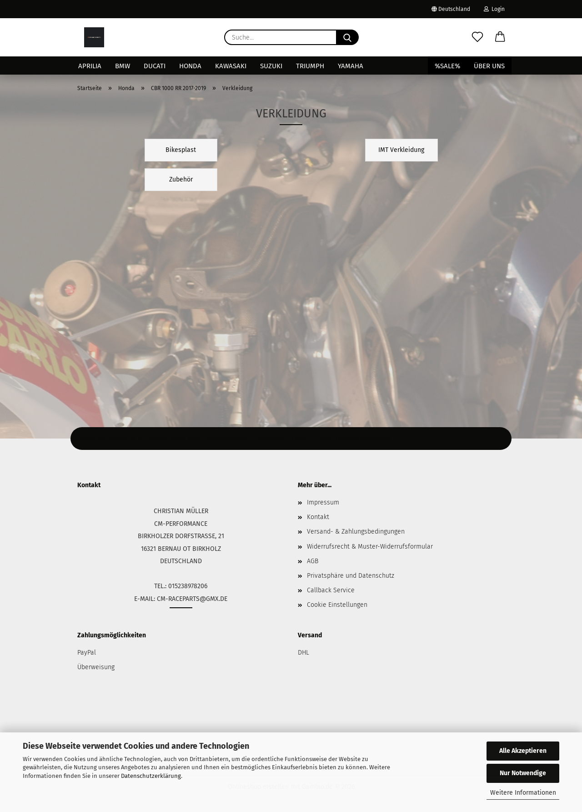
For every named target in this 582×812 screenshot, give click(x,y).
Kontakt (318, 517)
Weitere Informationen (523, 793)
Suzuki (271, 66)
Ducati (155, 66)
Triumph (310, 66)
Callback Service (331, 590)
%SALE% (447, 66)
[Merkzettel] (477, 37)
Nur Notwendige (523, 773)
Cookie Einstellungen (337, 605)
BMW (122, 66)
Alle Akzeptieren (523, 751)
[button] (500, 37)
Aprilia (89, 66)
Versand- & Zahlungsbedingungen (356, 531)
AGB (312, 561)
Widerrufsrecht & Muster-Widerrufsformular (370, 546)
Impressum (323, 502)
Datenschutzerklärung (151, 775)
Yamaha (350, 66)
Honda (190, 66)
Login (494, 9)
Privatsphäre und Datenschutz (350, 576)
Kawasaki (230, 66)
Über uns (489, 66)
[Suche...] (347, 37)
